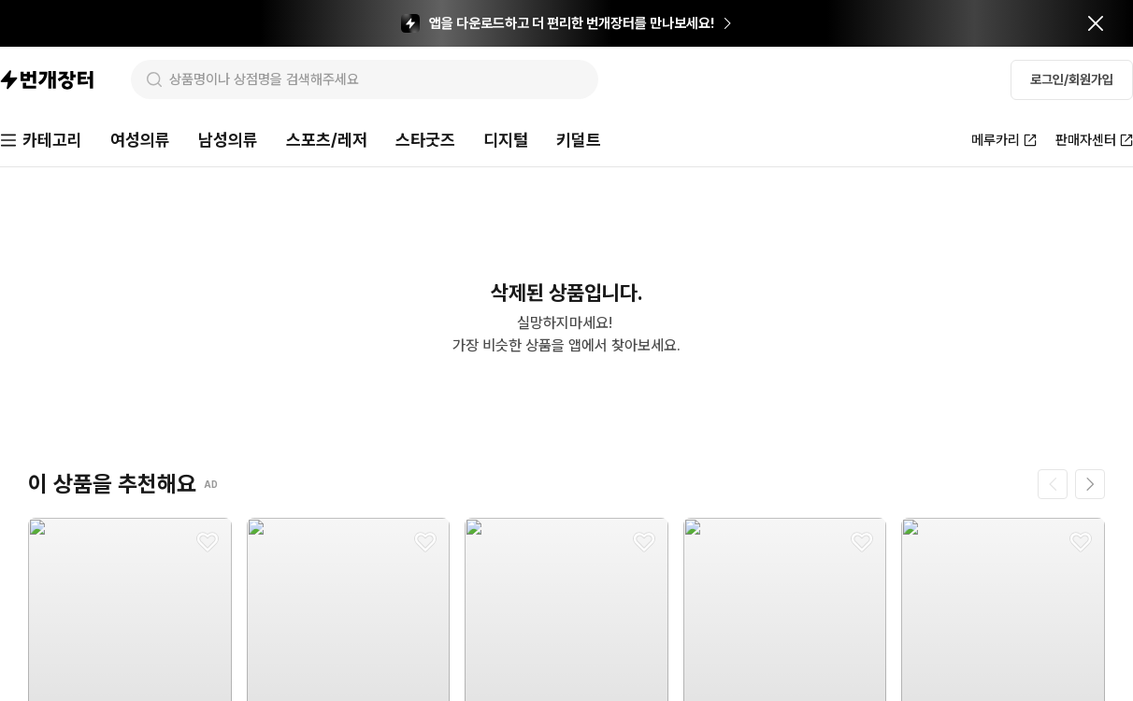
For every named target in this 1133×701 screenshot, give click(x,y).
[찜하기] (207, 542)
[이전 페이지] (1053, 484)
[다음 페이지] (1090, 484)
